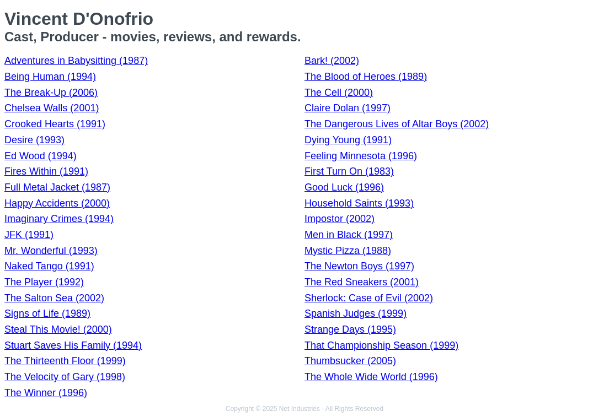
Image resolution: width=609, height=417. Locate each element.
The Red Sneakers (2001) (361, 282)
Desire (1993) (34, 139)
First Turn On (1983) (349, 171)
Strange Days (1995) (350, 329)
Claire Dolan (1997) (347, 107)
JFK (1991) (29, 234)
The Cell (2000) (338, 92)
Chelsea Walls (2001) (51, 107)
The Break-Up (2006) (51, 92)
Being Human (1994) (50, 76)
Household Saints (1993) (359, 203)
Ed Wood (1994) (40, 155)
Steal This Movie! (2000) (58, 329)
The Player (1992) (44, 282)
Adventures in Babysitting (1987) (76, 60)
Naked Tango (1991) (49, 266)
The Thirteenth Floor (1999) (65, 360)
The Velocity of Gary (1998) (64, 376)
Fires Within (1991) (46, 171)
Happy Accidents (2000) (57, 203)
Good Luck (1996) (344, 187)
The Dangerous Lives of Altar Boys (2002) (396, 123)
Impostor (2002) (339, 218)
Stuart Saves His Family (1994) (73, 345)
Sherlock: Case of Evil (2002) (368, 298)
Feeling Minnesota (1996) (360, 155)
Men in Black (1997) (348, 234)
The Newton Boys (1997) (359, 266)
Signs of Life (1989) (47, 313)
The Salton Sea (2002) (54, 298)
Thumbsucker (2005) (350, 360)
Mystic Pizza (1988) (347, 250)
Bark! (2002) (331, 60)
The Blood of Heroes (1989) (365, 76)
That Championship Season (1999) (381, 345)
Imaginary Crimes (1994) (59, 218)
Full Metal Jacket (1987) (57, 187)
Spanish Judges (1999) (355, 313)
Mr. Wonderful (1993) (51, 250)
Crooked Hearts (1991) (54, 123)
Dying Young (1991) (348, 139)
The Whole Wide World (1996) (371, 376)
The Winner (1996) (45, 392)
